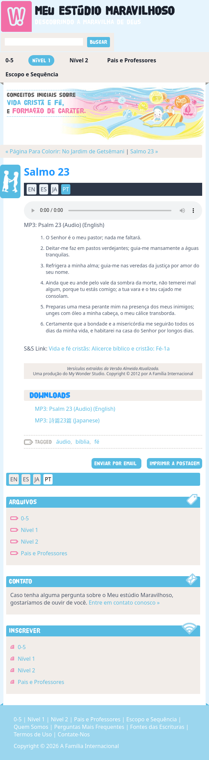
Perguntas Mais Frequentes (90, 727)
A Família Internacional (89, 746)
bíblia (82, 441)
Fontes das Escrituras (158, 727)
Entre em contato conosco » (124, 602)
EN (31, 189)
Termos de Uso (33, 734)
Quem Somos (32, 727)
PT (65, 189)
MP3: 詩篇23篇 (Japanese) (67, 420)
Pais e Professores (131, 60)
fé (96, 441)
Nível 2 (78, 60)
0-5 (9, 60)
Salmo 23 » (144, 151)
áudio (63, 441)
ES (44, 189)
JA (54, 189)
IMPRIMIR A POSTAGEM (174, 463)
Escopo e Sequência (31, 74)
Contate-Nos (74, 734)
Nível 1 (41, 60)
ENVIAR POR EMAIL (116, 463)
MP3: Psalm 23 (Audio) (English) (75, 409)
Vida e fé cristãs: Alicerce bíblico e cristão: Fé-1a (109, 348)
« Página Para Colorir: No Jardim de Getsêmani (64, 151)
